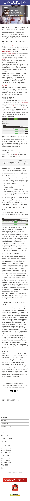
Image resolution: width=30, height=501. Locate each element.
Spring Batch (5, 59)
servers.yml (23, 107)
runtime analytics (6, 51)
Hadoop (13, 46)
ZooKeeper (16, 106)
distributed (25, 102)
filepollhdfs (5, 85)
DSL (16, 154)
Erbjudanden (6, 427)
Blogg (3, 432)
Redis (11, 106)
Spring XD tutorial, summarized (15, 27)
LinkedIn (21, 15)
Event (3, 429)
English (4, 441)
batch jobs (11, 53)
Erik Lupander (20, 29)
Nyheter (4, 435)
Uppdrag (4, 424)
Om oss (4, 421)
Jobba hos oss (6, 438)
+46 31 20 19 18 (8, 462)
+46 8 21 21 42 (8, 452)
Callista (4, 417)
